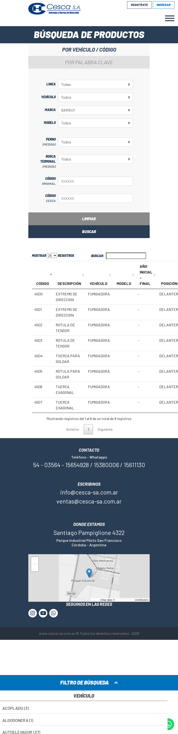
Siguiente (105, 429)
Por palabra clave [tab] (89, 62)
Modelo (50, 123)
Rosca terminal (43, 161)
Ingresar (164, 5)
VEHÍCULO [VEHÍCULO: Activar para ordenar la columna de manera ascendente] (98, 283)
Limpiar (89, 218)
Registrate (139, 5)
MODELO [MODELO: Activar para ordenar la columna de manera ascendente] (124, 283)
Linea (51, 84)
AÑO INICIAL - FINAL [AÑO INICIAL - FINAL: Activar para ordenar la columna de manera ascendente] (146, 275)
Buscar (89, 231)
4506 (38, 386)
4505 (38, 371)
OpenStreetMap (125, 599)
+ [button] (34, 561)
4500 (38, 294)
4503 (38, 340)
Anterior (72, 429)
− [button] (34, 568)
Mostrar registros (53, 255)
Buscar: (118, 256)
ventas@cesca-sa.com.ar (89, 501)
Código (43, 181)
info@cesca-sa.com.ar (89, 492)
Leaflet (95, 599)
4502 (38, 325)
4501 (38, 309)
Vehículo (48, 97)
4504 (38, 355)
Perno (43, 142)
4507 (38, 402)
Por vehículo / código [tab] (89, 49)
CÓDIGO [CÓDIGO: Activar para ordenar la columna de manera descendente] (42, 283)
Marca (50, 110)
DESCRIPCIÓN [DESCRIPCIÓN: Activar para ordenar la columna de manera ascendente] (69, 283)
